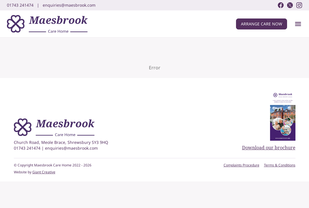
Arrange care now (261, 24)
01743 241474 (28, 148)
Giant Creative (43, 172)
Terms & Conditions (279, 165)
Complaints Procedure (241, 165)
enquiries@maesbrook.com (71, 148)
